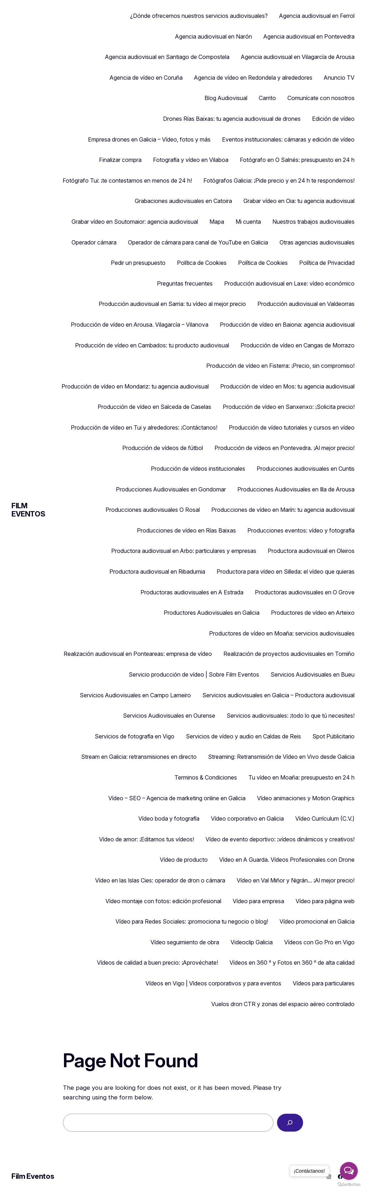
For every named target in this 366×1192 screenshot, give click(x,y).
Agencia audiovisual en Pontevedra (309, 36)
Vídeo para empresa (258, 901)
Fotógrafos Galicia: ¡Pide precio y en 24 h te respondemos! (279, 180)
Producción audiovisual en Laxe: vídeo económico (289, 283)
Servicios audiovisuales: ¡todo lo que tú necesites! (291, 715)
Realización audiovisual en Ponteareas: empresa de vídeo (138, 653)
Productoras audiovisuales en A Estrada (191, 592)
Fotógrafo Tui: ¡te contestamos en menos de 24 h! (127, 180)
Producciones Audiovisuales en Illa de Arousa (296, 489)
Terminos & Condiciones (205, 777)
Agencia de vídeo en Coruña (146, 77)
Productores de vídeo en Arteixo (313, 612)
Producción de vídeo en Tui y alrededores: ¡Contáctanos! (144, 427)
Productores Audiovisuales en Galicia (211, 612)
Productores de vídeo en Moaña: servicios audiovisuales (282, 633)
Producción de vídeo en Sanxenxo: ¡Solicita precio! (289, 406)
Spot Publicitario (333, 736)
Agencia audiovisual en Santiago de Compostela (167, 56)
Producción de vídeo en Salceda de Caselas (154, 406)
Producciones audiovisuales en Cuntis (306, 468)
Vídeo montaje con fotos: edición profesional (163, 901)
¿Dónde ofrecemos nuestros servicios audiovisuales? (199, 15)
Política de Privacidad (327, 262)
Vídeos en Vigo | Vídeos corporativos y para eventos (213, 983)
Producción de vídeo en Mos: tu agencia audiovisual (287, 386)
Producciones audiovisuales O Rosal (152, 509)
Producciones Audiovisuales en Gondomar (171, 489)
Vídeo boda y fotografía (168, 818)
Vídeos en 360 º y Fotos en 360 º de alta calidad (292, 962)
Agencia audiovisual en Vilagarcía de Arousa (298, 56)
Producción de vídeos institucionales (198, 468)
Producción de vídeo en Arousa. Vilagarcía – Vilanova (139, 324)
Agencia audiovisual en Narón (213, 36)
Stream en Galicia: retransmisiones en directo (139, 756)
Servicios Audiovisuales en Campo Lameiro (135, 695)
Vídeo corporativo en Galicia (247, 818)
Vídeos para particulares (324, 983)
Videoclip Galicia (252, 942)
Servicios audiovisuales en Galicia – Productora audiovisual (278, 695)
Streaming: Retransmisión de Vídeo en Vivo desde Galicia (281, 756)
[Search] (290, 1123)
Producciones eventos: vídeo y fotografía (301, 530)
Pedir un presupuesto (138, 262)
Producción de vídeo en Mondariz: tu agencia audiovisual (135, 386)
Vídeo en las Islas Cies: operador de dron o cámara (160, 880)
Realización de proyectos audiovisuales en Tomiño (289, 653)
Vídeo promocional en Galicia (317, 921)
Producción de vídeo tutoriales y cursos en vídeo (292, 427)
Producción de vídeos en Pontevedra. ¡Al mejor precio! (284, 447)
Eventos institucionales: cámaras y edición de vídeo (288, 139)
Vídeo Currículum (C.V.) (325, 818)
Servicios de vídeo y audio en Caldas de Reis (243, 736)
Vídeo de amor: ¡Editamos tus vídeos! (146, 839)
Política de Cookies (202, 262)
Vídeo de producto (184, 859)
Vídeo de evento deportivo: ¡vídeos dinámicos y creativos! (280, 839)
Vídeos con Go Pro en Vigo (319, 942)
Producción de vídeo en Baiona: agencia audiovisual (287, 324)
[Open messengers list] (349, 1171)
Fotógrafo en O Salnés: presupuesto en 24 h (297, 159)
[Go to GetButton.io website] (348, 1184)
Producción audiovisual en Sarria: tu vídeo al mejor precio (172, 303)
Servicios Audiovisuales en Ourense (169, 715)
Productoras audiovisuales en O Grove (305, 592)
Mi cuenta (248, 221)
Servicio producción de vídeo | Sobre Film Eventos (194, 674)
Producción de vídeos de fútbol (162, 447)
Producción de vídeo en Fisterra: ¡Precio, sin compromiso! (280, 365)
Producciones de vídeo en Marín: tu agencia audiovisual (283, 509)
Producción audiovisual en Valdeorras (306, 303)
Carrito (267, 98)
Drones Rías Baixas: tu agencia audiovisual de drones (232, 118)
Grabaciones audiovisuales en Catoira (183, 200)
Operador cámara (94, 242)
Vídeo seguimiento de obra (184, 942)
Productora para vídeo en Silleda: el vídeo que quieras (286, 571)
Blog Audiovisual (225, 98)
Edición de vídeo (333, 118)
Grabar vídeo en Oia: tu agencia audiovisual (299, 200)
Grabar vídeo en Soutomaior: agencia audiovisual (134, 221)
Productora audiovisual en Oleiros (311, 550)
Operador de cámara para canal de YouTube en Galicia (198, 242)
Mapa (216, 221)
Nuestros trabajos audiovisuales (313, 221)
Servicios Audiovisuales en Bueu (313, 674)
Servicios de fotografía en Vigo (134, 736)
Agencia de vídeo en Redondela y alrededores (253, 77)
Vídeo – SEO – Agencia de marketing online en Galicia (177, 798)
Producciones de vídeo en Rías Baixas (186, 530)
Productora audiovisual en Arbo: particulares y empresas (183, 550)
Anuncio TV (339, 77)
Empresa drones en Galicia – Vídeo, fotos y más (149, 139)
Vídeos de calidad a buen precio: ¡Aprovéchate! (157, 962)
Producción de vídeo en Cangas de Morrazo (298, 345)
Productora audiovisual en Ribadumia (157, 571)
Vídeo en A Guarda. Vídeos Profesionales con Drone (287, 859)
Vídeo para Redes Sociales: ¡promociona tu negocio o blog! (191, 921)
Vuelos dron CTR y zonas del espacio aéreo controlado (283, 1004)
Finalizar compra (120, 159)
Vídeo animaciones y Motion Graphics (306, 798)
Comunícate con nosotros (321, 98)
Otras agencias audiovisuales (317, 242)
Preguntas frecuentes (185, 283)
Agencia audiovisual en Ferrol (317, 15)
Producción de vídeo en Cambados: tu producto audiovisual (152, 345)
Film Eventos (28, 509)
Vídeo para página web (325, 901)
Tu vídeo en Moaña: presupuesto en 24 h (301, 777)
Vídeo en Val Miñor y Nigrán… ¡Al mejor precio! (296, 880)
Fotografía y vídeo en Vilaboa (190, 159)
